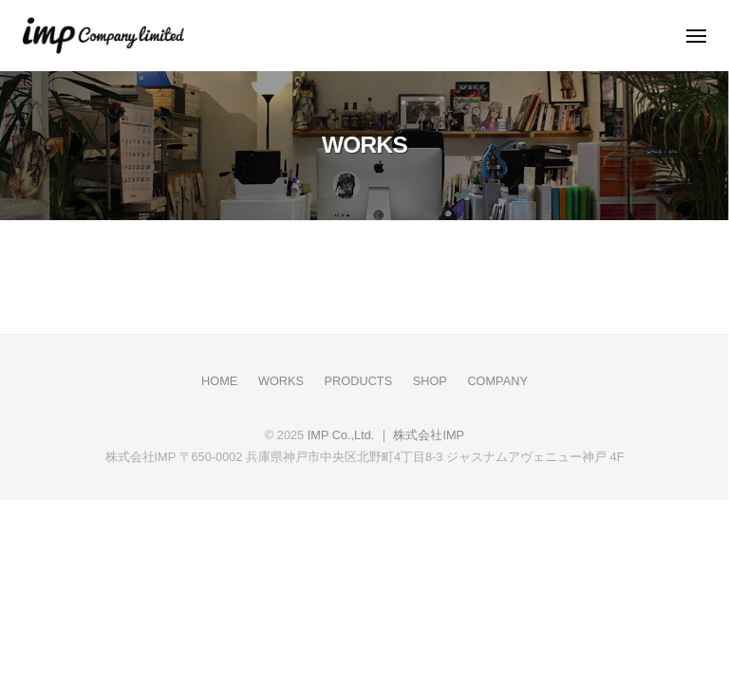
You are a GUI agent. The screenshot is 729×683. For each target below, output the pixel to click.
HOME (219, 381)
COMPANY (497, 381)
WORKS (281, 381)
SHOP (430, 381)
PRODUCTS (359, 381)
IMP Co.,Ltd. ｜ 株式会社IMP (386, 435)
